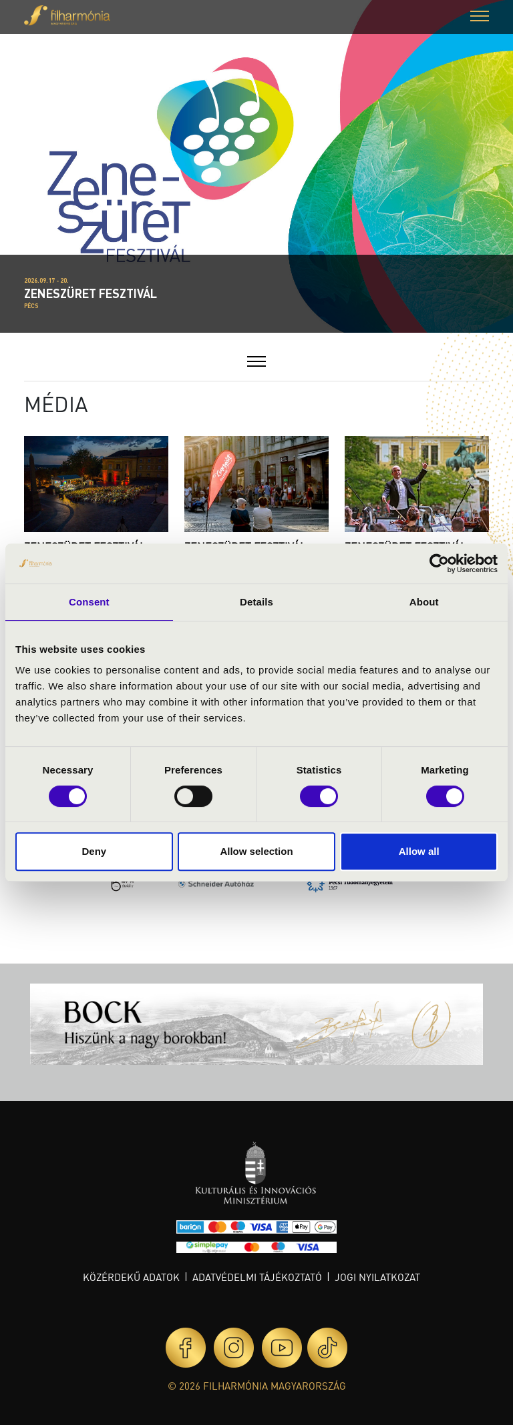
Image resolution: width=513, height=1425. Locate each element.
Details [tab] (256, 601)
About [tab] (424, 601)
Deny (93, 851)
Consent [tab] (89, 601)
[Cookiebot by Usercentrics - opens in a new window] (439, 563)
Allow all (419, 851)
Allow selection (256, 851)
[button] (479, 18)
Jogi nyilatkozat (377, 1277)
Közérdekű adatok (131, 1277)
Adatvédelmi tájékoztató (257, 1277)
